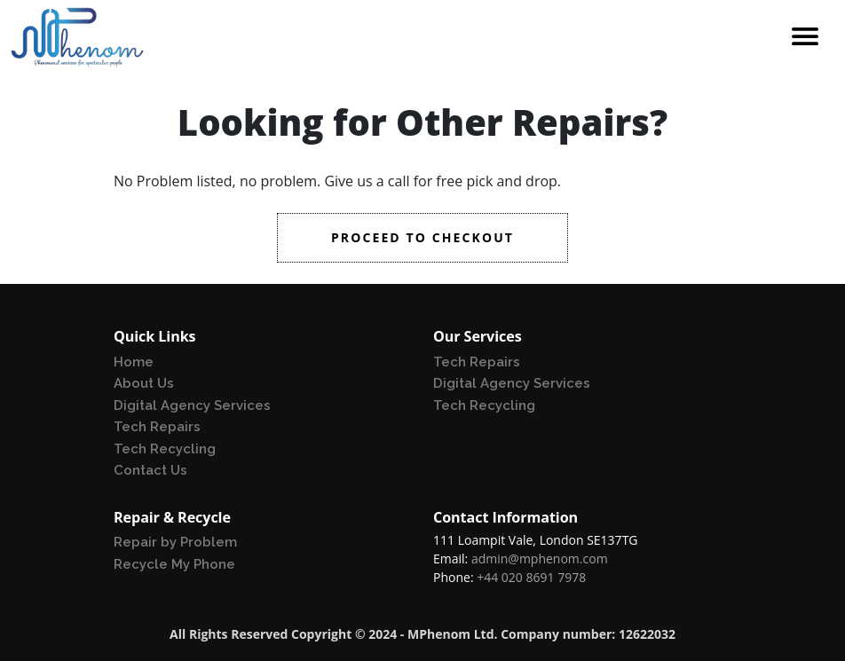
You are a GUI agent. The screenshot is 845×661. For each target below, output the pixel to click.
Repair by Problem (175, 542)
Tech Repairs (157, 427)
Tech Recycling (165, 449)
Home (134, 362)
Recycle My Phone (174, 564)
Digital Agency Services (192, 405)
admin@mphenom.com (539, 558)
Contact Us (150, 470)
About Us (144, 383)
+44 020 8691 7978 (531, 577)
